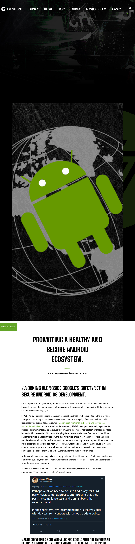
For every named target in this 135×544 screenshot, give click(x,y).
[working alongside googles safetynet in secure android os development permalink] (22, 388)
